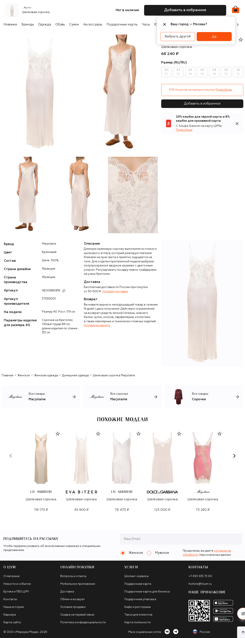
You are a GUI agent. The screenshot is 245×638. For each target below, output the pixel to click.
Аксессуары (92, 24)
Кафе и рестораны (137, 607)
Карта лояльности (137, 622)
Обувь (60, 24)
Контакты (10, 599)
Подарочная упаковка (140, 599)
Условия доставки (115, 291)
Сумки (74, 24)
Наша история (13, 607)
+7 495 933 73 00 (200, 576)
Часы (146, 24)
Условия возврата (97, 325)
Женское (23, 375)
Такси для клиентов (138, 614)
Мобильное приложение (77, 584)
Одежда (44, 24)
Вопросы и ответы (73, 576)
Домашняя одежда (75, 375)
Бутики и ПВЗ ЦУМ (16, 591)
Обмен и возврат (72, 599)
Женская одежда (46, 375)
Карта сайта (12, 622)
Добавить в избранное (202, 103)
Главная (7, 375)
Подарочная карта (137, 584)
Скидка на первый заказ (77, 614)
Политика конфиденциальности (83, 622)
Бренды (27, 24)
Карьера (9, 614)
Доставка (67, 591)
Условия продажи (73, 607)
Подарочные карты (121, 24)
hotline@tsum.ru (200, 584)
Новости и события (17, 584)
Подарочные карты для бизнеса (147, 591)
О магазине (11, 576)
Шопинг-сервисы (136, 576)
